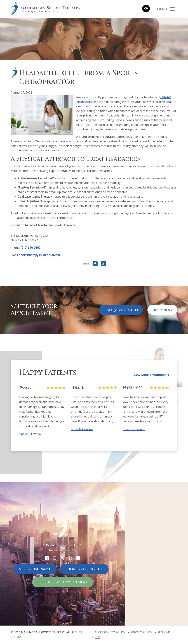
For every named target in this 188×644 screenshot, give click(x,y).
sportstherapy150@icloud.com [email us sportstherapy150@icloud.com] (39, 255)
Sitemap (164, 632)
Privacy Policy (141, 632)
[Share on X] (103, 264)
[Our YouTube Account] (78, 558)
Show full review (30, 434)
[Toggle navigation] (165, 8)
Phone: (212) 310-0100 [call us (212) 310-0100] (84, 569)
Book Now (162, 309)
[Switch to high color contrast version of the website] (146, 8)
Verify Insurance (35, 569)
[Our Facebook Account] (46, 558)
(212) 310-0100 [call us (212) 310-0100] (30, 248)
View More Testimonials (151, 375)
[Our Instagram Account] (54, 558)
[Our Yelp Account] (70, 558)
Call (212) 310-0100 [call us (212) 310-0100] (121, 309)
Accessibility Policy (110, 632)
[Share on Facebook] (95, 264)
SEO (97, 637)
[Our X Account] (62, 558)
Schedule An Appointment (62, 582)
